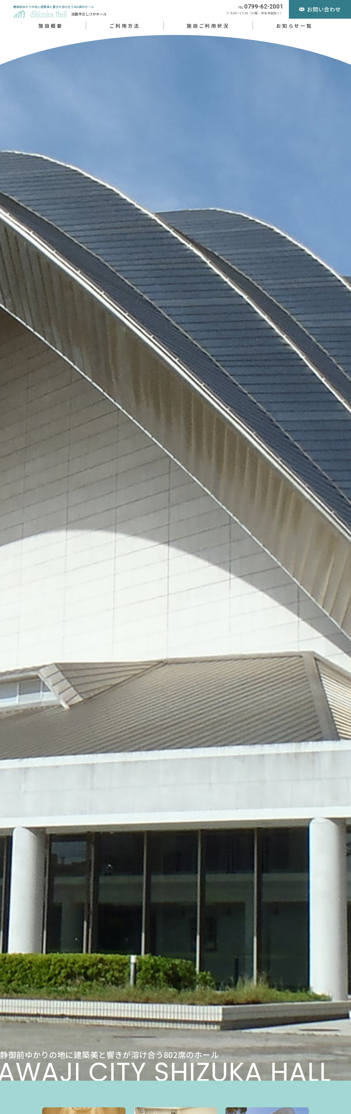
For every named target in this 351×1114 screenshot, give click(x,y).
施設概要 (50, 25)
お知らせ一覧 (294, 25)
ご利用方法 (124, 25)
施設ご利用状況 (208, 25)
